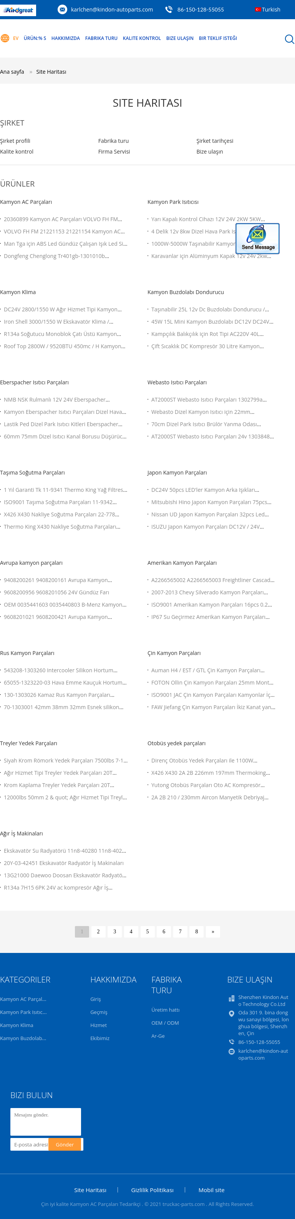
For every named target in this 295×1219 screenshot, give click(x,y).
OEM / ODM (165, 1022)
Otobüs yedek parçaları (177, 743)
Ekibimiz (99, 1038)
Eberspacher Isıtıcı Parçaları (34, 382)
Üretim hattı (165, 1009)
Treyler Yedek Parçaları (28, 743)
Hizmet (98, 1025)
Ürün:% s (35, 38)
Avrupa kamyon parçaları (31, 562)
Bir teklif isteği (218, 38)
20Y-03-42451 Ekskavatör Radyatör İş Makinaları (64, 863)
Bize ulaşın (209, 151)
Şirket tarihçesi (214, 140)
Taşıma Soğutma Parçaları (32, 472)
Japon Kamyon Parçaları (177, 472)
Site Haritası (51, 71)
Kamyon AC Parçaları (26, 201)
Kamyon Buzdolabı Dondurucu (186, 292)
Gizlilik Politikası (152, 1190)
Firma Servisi (114, 151)
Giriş (95, 999)
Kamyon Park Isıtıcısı (173, 201)
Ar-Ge (157, 1035)
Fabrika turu (101, 38)
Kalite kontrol (142, 38)
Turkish (271, 9)
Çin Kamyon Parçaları (174, 653)
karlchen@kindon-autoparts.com (112, 9)
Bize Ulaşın (180, 38)
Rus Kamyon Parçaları (27, 653)
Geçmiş (99, 1012)
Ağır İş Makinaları (21, 833)
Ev (9, 38)
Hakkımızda (65, 38)
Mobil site (212, 1190)
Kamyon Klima (18, 292)
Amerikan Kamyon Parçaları (182, 562)
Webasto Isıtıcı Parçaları (177, 382)
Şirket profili (15, 140)
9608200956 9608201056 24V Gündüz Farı (56, 592)
